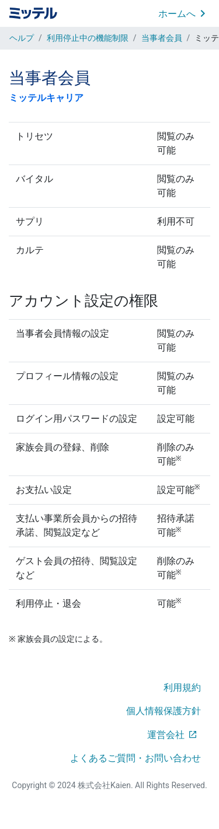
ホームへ (177, 13)
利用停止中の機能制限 (87, 38)
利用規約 (182, 687)
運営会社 (166, 734)
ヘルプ (21, 38)
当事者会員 (161, 38)
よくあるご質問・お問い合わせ (135, 758)
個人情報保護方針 (163, 710)
